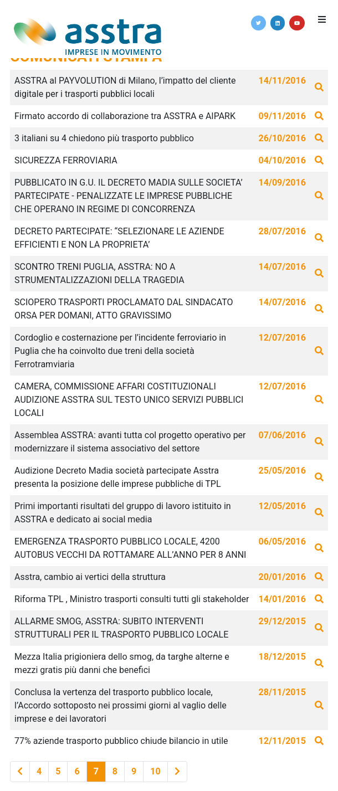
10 (155, 771)
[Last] (177, 771)
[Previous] (20, 771)
